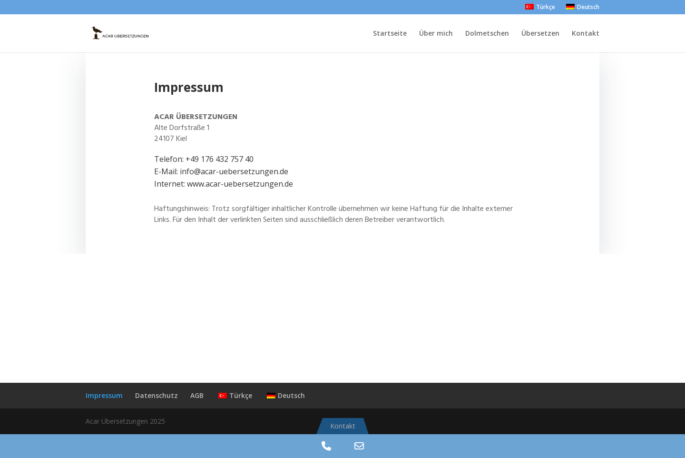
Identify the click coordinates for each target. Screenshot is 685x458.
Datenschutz (156, 395)
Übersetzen (540, 34)
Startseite (390, 34)
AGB (197, 395)
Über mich (436, 34)
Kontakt (585, 34)
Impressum (104, 395)
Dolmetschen (487, 34)
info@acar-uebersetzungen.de (234, 171)
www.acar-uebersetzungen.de (240, 184)
